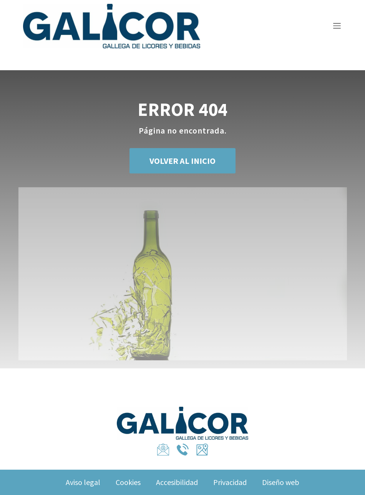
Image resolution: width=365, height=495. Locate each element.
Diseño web (280, 482)
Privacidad (230, 482)
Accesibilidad (177, 482)
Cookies (128, 482)
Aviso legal (83, 482)
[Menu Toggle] (337, 27)
